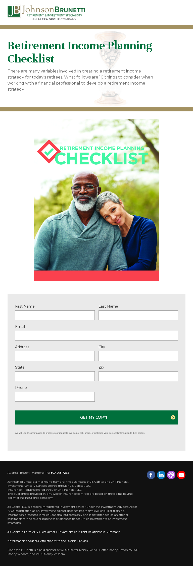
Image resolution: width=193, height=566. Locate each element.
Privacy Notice (67, 532)
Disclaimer (48, 532)
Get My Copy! (93, 417)
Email (20, 326)
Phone (21, 387)
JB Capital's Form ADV (23, 532)
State (20, 367)
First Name (25, 306)
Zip (101, 367)
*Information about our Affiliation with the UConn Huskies (48, 541)
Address (22, 347)
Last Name (108, 306)
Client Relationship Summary (99, 532)
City (102, 347)
